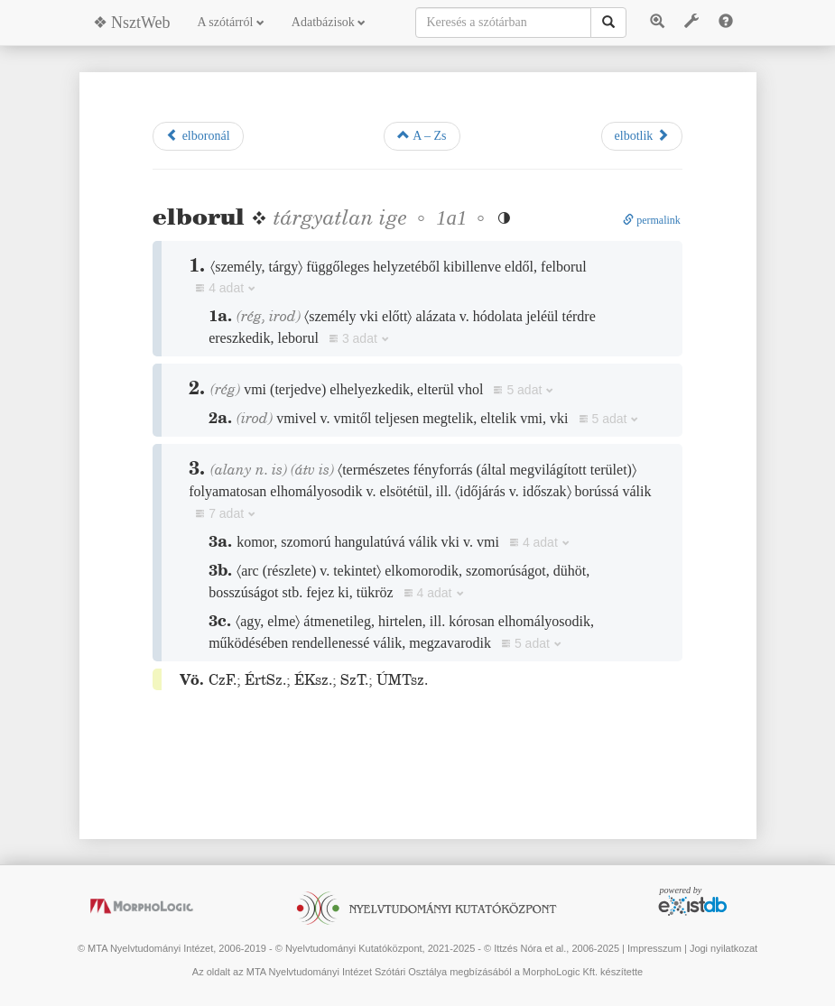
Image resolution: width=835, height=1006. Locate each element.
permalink (652, 220)
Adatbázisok (329, 22)
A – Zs (421, 135)
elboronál (197, 135)
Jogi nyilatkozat (723, 948)
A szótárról (231, 22)
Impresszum (654, 948)
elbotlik (642, 135)
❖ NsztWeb (132, 23)
